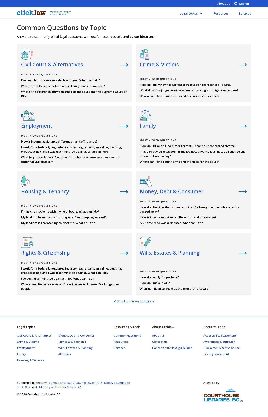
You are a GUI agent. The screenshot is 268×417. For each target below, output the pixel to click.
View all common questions (134, 301)
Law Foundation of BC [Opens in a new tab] (56, 383)
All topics (64, 354)
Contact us (160, 342)
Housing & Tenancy (30, 360)
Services (245, 13)
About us (223, 3)
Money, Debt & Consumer (76, 335)
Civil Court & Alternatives (34, 335)
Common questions (127, 335)
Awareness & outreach (219, 342)
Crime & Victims (28, 342)
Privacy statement (216, 354)
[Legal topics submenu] (201, 13)
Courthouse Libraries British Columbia (60, 13)
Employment (26, 348)
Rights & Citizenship (72, 342)
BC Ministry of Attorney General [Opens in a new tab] (56, 387)
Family (21, 354)
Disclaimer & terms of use (221, 348)
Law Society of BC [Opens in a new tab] (87, 383)
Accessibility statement (219, 335)
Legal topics (189, 13)
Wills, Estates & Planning (75, 348)
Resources (221, 13)
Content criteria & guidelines (172, 348)
